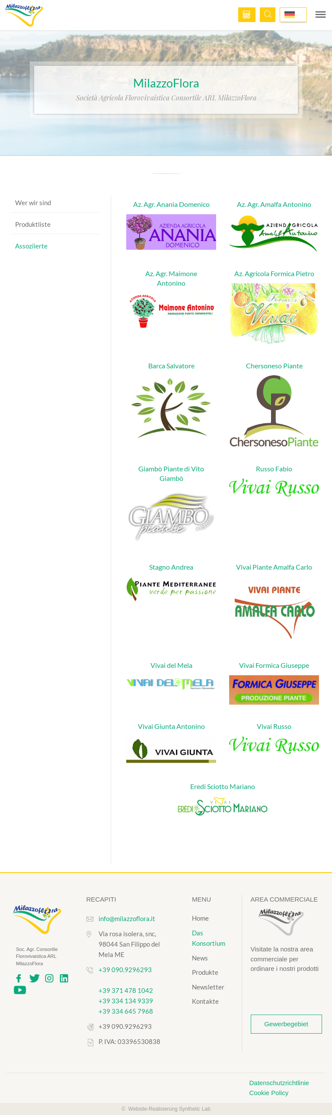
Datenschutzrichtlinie (279, 1082)
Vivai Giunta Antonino (171, 726)
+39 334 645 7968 (126, 1011)
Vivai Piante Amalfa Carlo (274, 567)
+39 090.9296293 (125, 969)
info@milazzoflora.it (127, 918)
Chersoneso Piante (274, 365)
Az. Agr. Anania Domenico (171, 204)
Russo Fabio (274, 468)
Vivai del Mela (171, 665)
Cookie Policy (269, 1092)
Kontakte (205, 1001)
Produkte (205, 972)
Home (200, 918)
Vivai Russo (274, 726)
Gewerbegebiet (286, 1024)
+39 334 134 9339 (126, 1001)
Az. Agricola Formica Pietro (274, 273)
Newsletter (208, 987)
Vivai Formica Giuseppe (274, 665)
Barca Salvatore (171, 365)
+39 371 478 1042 (126, 990)
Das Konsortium (208, 938)
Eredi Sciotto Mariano (222, 786)
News (200, 958)
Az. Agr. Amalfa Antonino (274, 204)
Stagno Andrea (171, 567)
